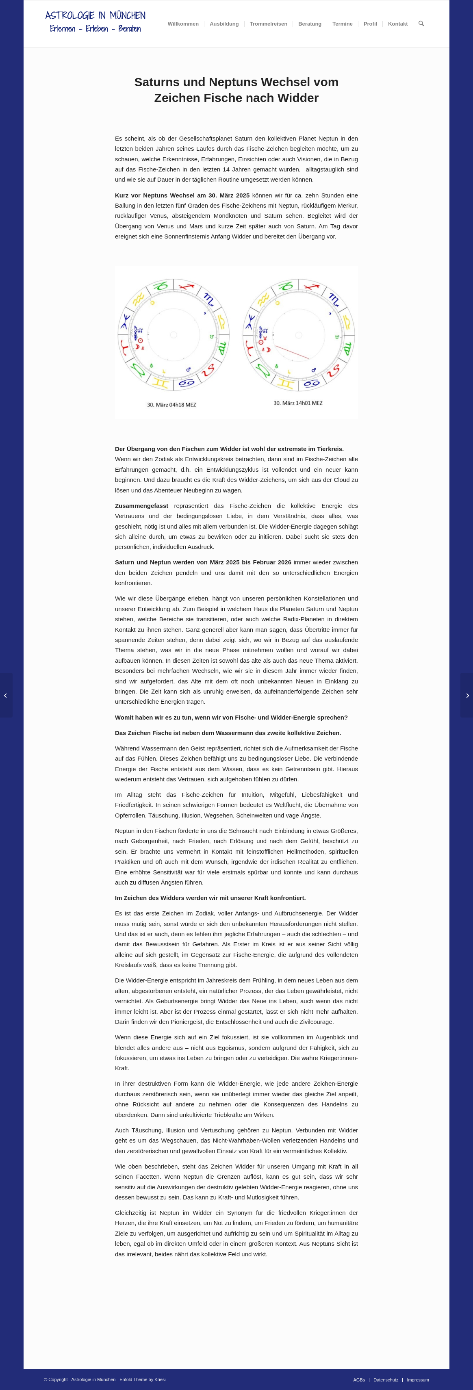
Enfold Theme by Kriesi (142, 1379)
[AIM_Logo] (95, 24)
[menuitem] (183, 24)
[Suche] (421, 24)
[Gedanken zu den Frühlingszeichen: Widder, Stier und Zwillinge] (6, 695)
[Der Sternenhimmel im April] (466, 695)
